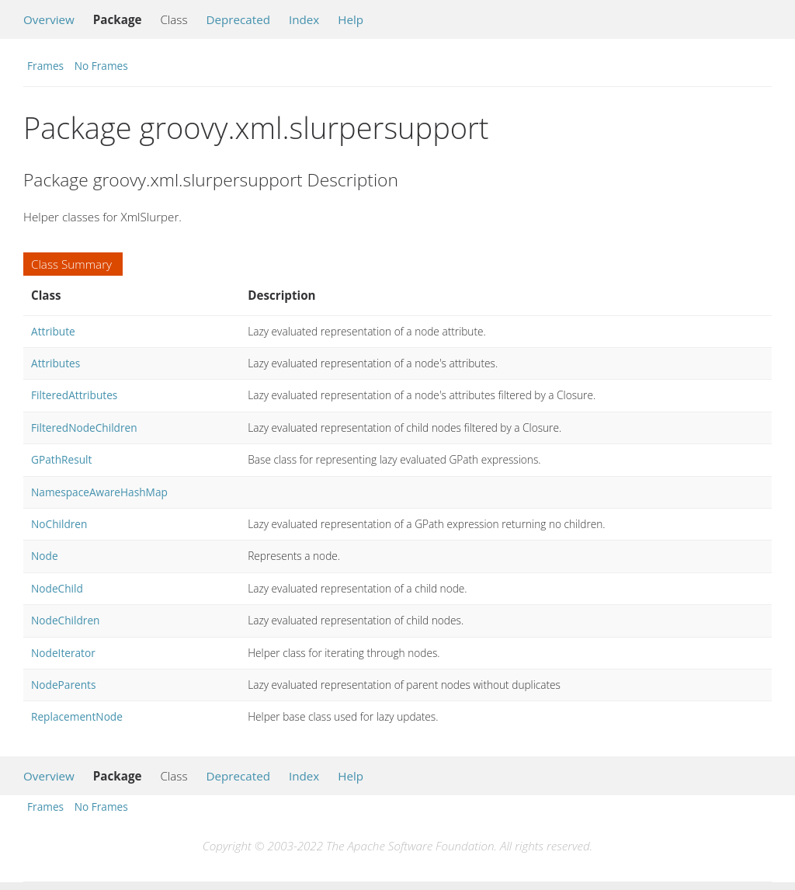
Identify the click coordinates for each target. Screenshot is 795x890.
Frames (45, 65)
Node (44, 555)
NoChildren (59, 523)
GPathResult (61, 459)
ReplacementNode (77, 716)
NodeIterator (63, 652)
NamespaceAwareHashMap (99, 492)
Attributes (55, 363)
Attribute (53, 331)
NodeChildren (65, 620)
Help (350, 19)
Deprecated (238, 19)
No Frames (101, 65)
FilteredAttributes (74, 395)
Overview (49, 19)
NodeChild (57, 588)
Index (304, 19)
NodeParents (63, 684)
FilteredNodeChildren (84, 427)
